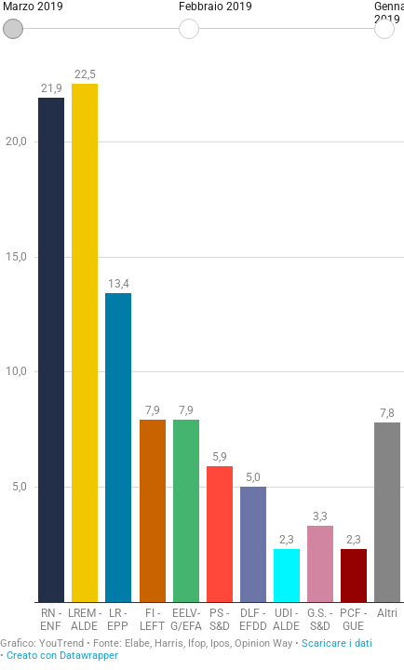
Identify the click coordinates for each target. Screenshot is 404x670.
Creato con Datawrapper (62, 656)
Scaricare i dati (337, 643)
